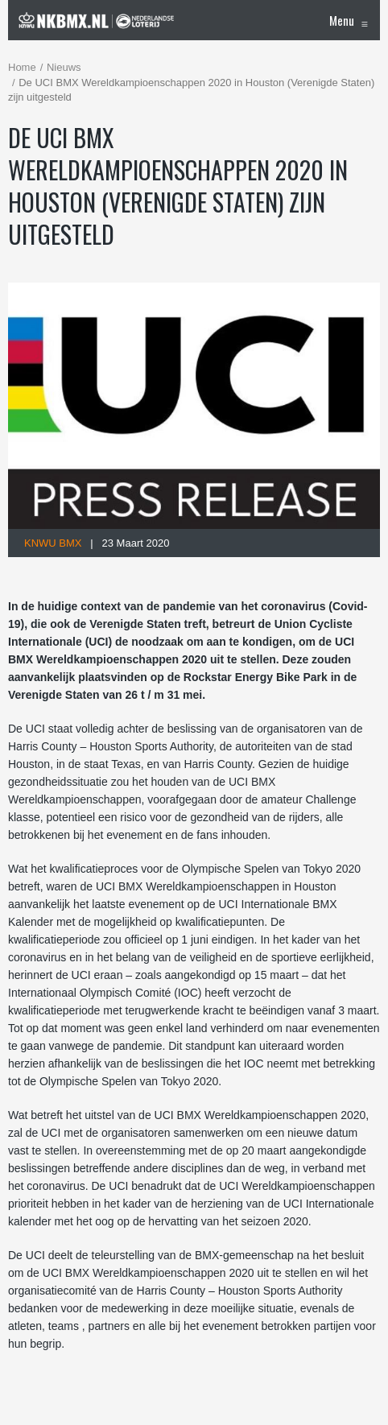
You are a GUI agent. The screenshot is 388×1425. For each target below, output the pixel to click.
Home (22, 67)
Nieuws (64, 67)
